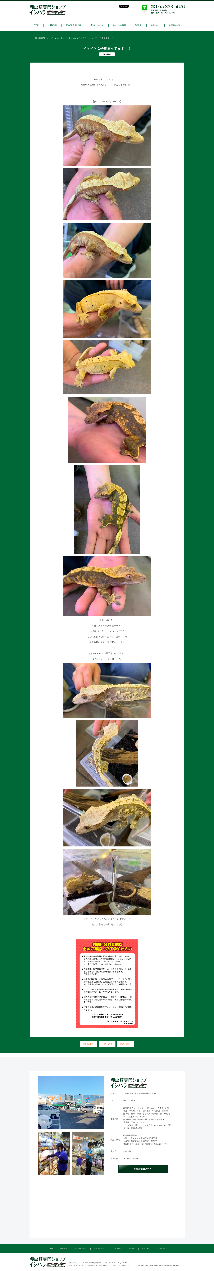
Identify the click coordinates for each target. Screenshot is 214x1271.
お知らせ (155, 25)
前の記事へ (88, 1044)
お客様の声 (174, 25)
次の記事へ (125, 1044)
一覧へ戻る (107, 1044)
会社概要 (52, 25)
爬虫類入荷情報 (73, 25)
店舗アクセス (97, 25)
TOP (36, 25)
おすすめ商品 (119, 25)
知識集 (138, 25)
